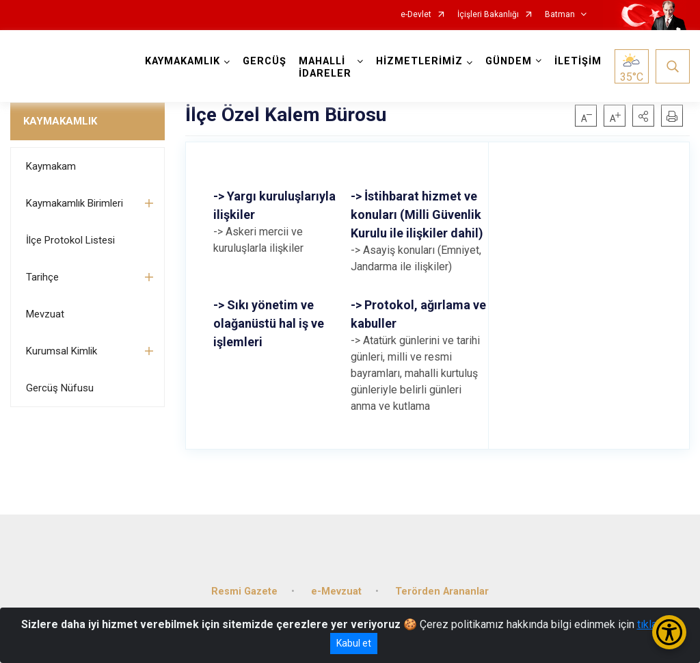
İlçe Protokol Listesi (70, 240)
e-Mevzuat (336, 591)
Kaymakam (51, 166)
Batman (560, 14)
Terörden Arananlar (442, 591)
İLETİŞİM (578, 61)
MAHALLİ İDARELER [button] (325, 67)
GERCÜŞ (264, 61)
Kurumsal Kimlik (61, 351)
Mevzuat (45, 314)
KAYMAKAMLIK (60, 121)
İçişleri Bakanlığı (488, 14)
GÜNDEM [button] (508, 61)
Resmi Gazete (244, 591)
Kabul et (353, 643)
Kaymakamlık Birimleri (74, 203)
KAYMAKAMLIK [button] (182, 61)
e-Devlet (416, 14)
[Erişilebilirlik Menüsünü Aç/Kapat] (669, 632)
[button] (643, 116)
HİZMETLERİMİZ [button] (419, 61)
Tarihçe (42, 277)
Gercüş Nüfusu (60, 388)
